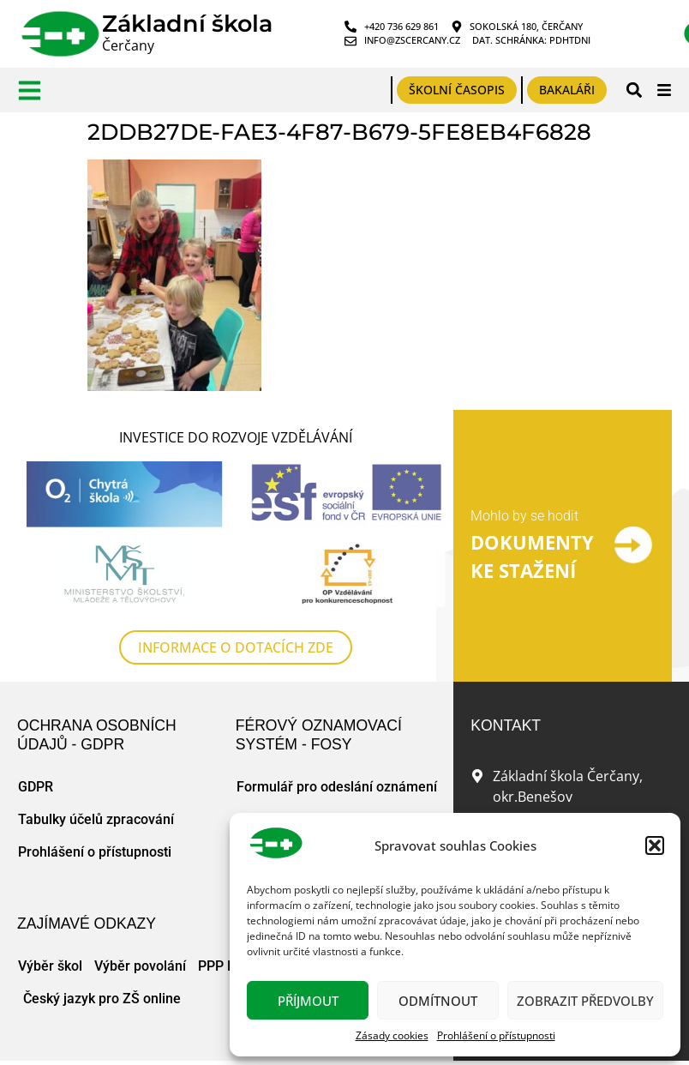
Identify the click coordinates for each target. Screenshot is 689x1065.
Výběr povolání (140, 967)
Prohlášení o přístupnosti (496, 1035)
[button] (654, 845)
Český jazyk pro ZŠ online (102, 999)
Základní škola (187, 23)
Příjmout (308, 1000)
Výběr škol (50, 967)
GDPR (35, 787)
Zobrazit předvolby (585, 1000)
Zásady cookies (392, 1035)
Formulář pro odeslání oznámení (337, 787)
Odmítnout (437, 1000)
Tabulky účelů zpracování (96, 820)
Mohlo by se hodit (524, 516)
